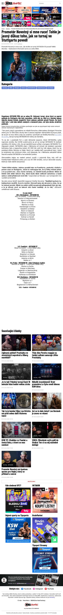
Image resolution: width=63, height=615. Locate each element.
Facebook (26, 589)
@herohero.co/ (25, 583)
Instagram (38, 589)
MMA (10, 87)
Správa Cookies (26, 612)
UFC (9, 348)
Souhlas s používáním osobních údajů (38, 612)
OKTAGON (10, 465)
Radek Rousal (41, 87)
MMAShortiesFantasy (38, 600)
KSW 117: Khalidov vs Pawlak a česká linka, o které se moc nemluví (14, 442)
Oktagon (17, 87)
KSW (39, 377)
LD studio (54, 612)
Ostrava (23, 87)
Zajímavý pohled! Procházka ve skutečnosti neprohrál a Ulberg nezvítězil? (15, 355)
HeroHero (26, 600)
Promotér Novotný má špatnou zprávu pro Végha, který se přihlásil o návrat (15, 471)
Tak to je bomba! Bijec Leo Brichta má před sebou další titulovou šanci (16, 413)
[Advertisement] (31, 102)
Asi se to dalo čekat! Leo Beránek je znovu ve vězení (46, 412)
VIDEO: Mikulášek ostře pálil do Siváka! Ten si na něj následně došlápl (45, 442)
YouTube (49, 589)
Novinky (8, 28)
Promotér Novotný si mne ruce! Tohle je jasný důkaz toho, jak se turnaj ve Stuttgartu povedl (32, 28)
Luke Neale (50, 87)
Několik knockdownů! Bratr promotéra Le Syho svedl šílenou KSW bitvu (46, 384)
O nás (20, 600)
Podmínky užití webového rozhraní (14, 612)
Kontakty (52, 597)
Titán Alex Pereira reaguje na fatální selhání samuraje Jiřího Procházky (45, 355)
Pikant (9, 377)
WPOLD (20, 44)
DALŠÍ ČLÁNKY (31, 481)
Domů (3, 28)
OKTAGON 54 (31, 87)
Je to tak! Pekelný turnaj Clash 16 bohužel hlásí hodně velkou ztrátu (16, 383)
